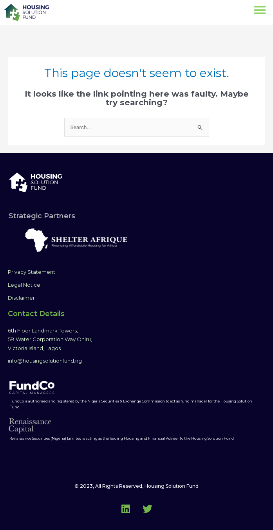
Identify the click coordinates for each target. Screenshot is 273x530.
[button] (259, 10)
